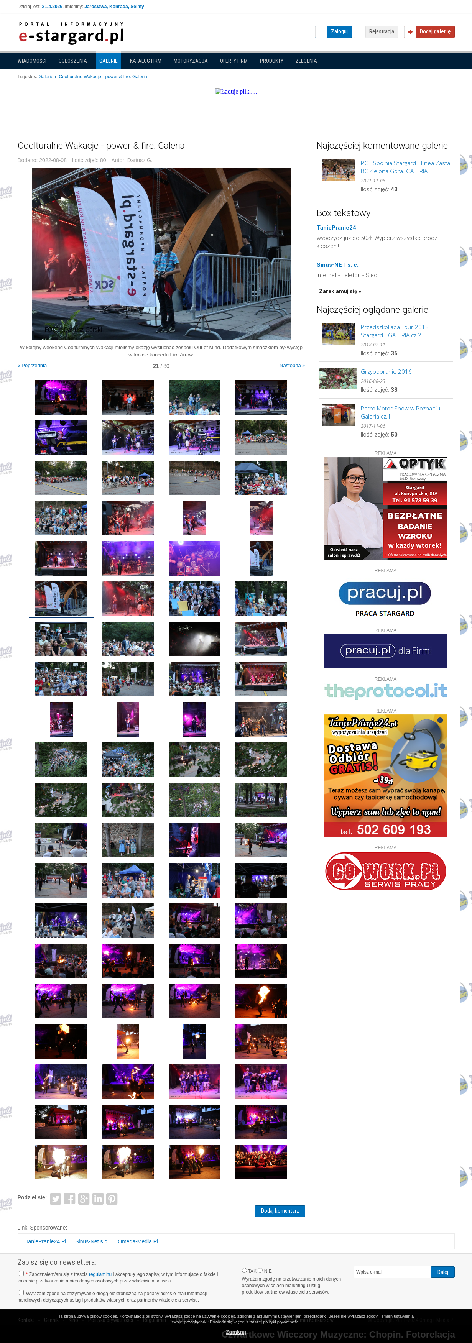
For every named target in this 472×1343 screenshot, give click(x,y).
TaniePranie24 (336, 227)
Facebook (69, 1198)
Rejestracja (381, 31)
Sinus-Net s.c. (92, 1241)
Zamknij (236, 1332)
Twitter (55, 1198)
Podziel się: (32, 1197)
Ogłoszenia (73, 61)
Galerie (108, 61)
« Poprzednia (32, 365)
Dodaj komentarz (280, 1210)
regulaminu (100, 1274)
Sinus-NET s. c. (338, 264)
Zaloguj (339, 31)
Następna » (292, 365)
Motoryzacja (191, 61)
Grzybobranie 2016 (386, 371)
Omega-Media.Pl (138, 1241)
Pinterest (112, 1198)
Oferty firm (234, 61)
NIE (264, 1271)
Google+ (84, 1198)
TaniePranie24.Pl (46, 1241)
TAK (249, 1271)
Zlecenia (306, 61)
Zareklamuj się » (340, 291)
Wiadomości (32, 61)
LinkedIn (98, 1198)
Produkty (271, 61)
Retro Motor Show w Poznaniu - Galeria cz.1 (402, 412)
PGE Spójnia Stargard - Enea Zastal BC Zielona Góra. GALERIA (406, 167)
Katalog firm (145, 61)
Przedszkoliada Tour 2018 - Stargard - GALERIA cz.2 (396, 331)
